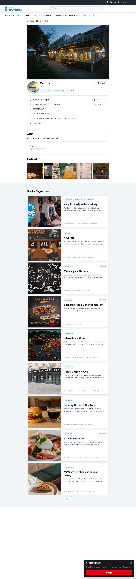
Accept (109, 573)
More (68, 499)
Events (86, 15)
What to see (60, 15)
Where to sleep (24, 15)
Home (32, 21)
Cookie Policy (127, 567)
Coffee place (46, 91)
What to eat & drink (42, 15)
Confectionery (80, 199)
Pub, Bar (70, 91)
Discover (9, 15)
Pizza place (59, 91)
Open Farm (90, 199)
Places (38, 21)
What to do (74, 15)
